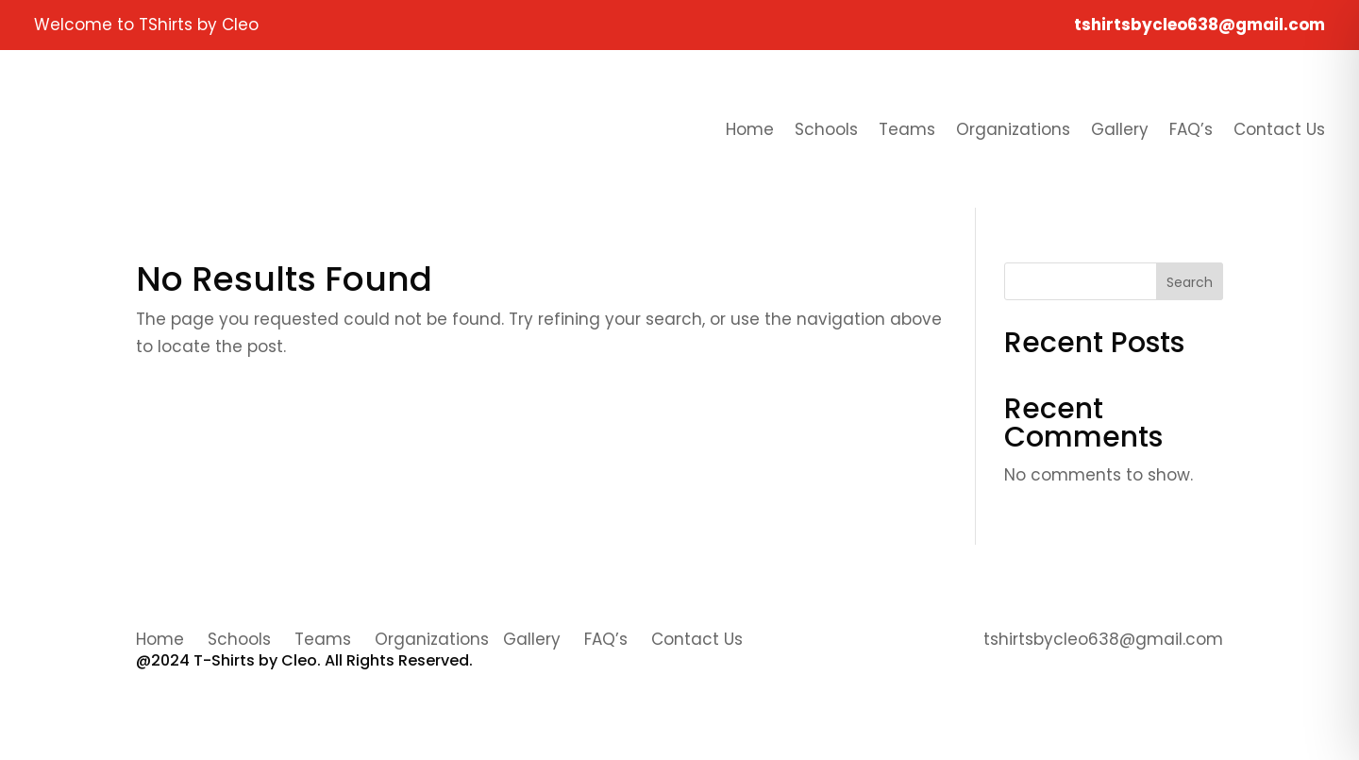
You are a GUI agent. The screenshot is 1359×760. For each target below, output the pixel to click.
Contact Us (1279, 129)
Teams (907, 129)
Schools (826, 129)
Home (750, 129)
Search (1189, 282)
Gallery (1120, 129)
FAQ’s (1191, 129)
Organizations (1013, 129)
